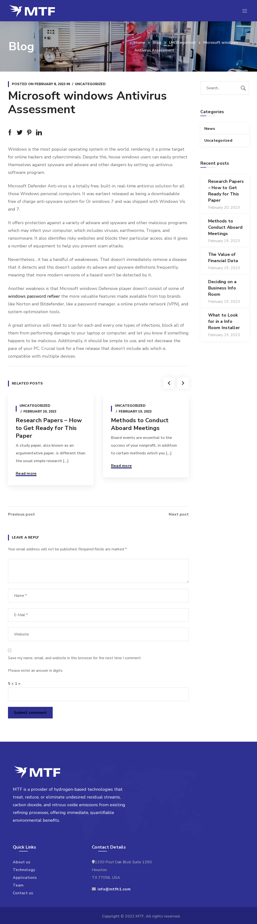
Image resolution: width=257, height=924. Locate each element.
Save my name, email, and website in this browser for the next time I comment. (74, 658)
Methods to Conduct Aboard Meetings (140, 424)
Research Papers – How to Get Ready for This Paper (49, 428)
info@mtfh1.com (114, 889)
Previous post (21, 514)
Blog (157, 42)
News (209, 128)
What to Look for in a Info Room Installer (224, 321)
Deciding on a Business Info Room (222, 288)
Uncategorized (182, 42)
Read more (26, 473)
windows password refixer (34, 296)
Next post (179, 514)
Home (139, 42)
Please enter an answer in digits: (35, 670)
